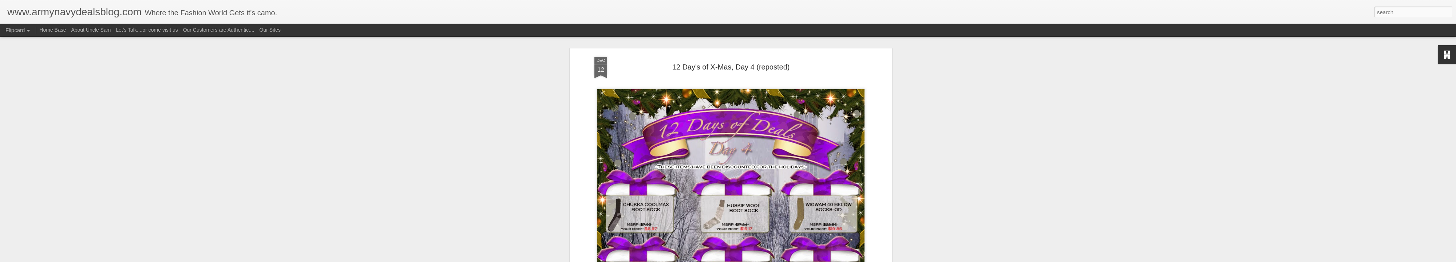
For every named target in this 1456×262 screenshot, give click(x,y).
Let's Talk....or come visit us (147, 30)
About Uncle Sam (91, 30)
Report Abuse (772, 258)
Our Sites (270, 30)
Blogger (750, 258)
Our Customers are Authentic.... (218, 30)
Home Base (52, 30)
